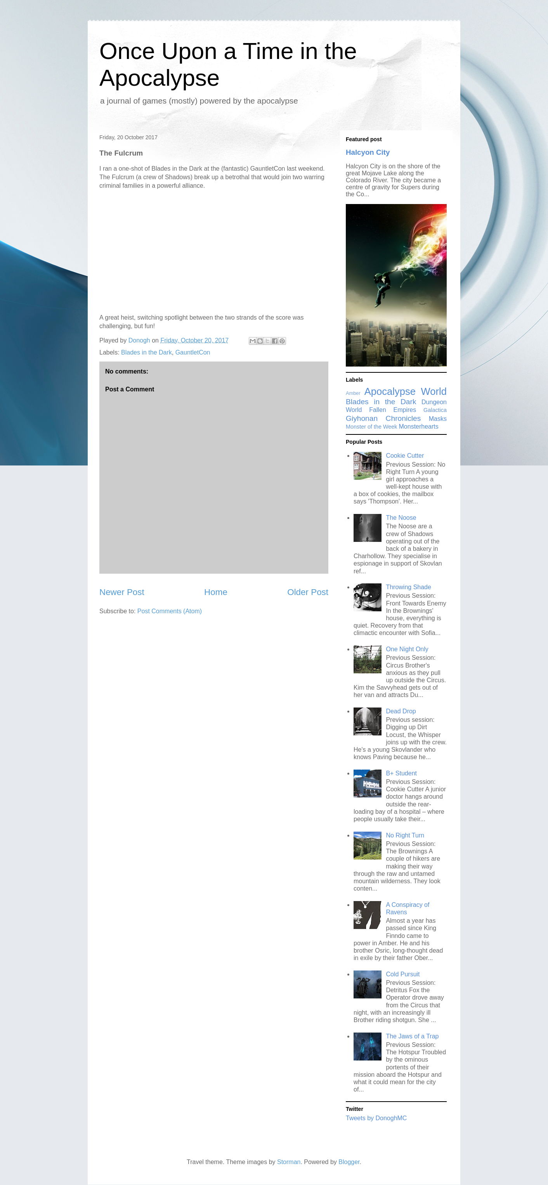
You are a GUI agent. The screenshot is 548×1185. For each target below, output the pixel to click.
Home (215, 592)
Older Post (307, 592)
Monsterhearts (419, 426)
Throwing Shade (408, 587)
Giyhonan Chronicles (383, 418)
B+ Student (401, 773)
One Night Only (407, 649)
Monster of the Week (371, 427)
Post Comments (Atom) (169, 611)
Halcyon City (368, 152)
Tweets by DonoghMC (376, 1118)
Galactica (435, 410)
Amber (353, 393)
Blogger (348, 1162)
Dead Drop (401, 711)
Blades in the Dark (146, 352)
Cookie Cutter (405, 455)
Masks (438, 418)
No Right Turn (405, 835)
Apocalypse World (405, 391)
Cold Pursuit (403, 974)
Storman (288, 1162)
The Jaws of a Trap (412, 1036)
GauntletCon (192, 352)
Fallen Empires (392, 410)
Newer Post (121, 592)
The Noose (401, 517)
